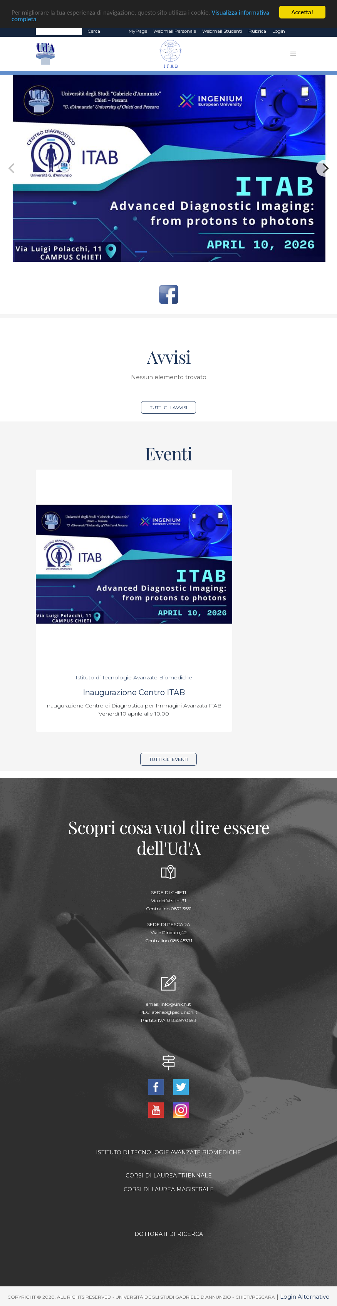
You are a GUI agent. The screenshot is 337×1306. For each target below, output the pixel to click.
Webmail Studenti (222, 31)
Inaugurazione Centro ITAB (134, 692)
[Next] (324, 168)
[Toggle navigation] (293, 53)
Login (278, 31)
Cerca (93, 31)
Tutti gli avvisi (168, 407)
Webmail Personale (174, 31)
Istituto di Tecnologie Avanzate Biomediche (133, 677)
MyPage (138, 31)
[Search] (59, 31)
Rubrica (257, 31)
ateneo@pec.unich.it (175, 1012)
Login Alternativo (305, 1296)
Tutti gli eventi (168, 759)
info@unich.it (176, 1004)
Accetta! (303, 12)
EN (295, 31)
